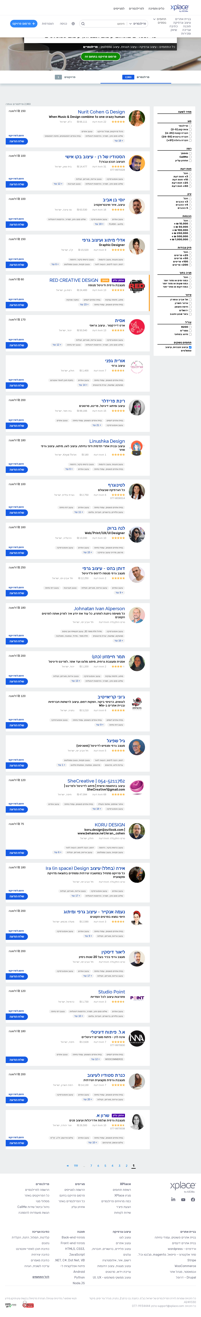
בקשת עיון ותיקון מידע (16, 1298)
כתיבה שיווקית (72, 300)
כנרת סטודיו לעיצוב (106, 1075)
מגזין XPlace (122, 1195)
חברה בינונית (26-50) (175, 136)
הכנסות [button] (186, 216)
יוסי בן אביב (114, 199)
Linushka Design (107, 441)
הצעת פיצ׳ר (123, 1207)
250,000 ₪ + (180, 233)
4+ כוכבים (182, 204)
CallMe (183, 156)
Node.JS (79, 1283)
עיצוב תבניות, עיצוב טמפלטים (77, 264)
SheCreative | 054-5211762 (96, 781)
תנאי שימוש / (69, 1298)
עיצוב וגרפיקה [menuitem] (182, 22)
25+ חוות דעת (180, 182)
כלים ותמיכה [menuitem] (156, 8)
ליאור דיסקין (113, 952)
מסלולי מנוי (42, 1201)
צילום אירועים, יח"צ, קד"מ (61, 1138)
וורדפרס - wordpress (182, 1249)
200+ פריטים (180, 264)
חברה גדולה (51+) (177, 140)
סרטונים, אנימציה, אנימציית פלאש (85, 765)
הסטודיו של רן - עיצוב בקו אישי (95, 156)
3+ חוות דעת (180, 176)
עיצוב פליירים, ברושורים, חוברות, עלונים (105, 512)
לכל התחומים (40, 1277)
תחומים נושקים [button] (182, 342)
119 (76, 1166)
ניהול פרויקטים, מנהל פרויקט (110, 131)
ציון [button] (189, 194)
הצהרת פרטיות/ (36, 1298)
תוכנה (81, 1231)
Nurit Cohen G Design (101, 112)
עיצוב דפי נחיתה (74, 345)
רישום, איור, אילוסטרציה (116, 1260)
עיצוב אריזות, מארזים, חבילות (88, 179)
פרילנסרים (135, 77)
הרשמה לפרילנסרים (37, 1190)
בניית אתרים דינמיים (92, 300)
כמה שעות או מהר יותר (175, 283)
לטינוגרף (116, 485)
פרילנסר (183, 125)
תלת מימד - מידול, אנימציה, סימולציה (72, 636)
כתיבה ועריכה (40, 1231)
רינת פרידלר (113, 401)
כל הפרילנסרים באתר (71, 1201)
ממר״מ (184, 330)
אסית (120, 320)
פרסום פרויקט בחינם (72, 1195)
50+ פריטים (181, 258)
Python (79, 1277)
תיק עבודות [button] (184, 247)
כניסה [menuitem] (63, 23)
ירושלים (183, 310)
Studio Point (111, 992)
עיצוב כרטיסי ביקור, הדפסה (82, 259)
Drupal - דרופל (186, 1277)
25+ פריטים (181, 255)
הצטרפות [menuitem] (48, 23)
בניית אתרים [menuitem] (183, 19)
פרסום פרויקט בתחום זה (100, 56)
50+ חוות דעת (180, 186)
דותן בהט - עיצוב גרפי (103, 568)
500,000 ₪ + (180, 236)
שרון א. (102, 1115)
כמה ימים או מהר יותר (176, 280)
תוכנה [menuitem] (187, 26)
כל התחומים (167, 46)
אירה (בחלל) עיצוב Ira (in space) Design (85, 868)
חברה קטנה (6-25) (176, 133)
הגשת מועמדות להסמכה (33, 1212)
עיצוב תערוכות (74, 184)
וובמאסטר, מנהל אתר (183, 1272)
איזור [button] (188, 295)
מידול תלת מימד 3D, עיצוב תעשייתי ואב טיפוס (82, 631)
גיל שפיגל (116, 740)
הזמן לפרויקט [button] (16, 135)
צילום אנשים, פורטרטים (113, 1142)
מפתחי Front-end (73, 1243)
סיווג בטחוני (181, 334)
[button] (174, 112)
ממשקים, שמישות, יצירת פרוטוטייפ (108, 385)
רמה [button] (188, 148)
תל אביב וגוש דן (179, 299)
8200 (184, 326)
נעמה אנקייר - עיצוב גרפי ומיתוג (94, 911)
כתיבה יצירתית (40, 1254)
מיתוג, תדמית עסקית (114, 300)
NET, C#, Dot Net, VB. (70, 1260)
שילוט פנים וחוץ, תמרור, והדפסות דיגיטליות (104, 136)
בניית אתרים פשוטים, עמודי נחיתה (108, 304)
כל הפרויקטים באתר (36, 1195)
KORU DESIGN (110, 825)
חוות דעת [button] (185, 168)
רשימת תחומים (122, 1190)
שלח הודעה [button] (17, 141)
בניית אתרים (188, 1231)
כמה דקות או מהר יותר (175, 286)
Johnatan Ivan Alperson (99, 608)
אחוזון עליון (181, 160)
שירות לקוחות (122, 1212)
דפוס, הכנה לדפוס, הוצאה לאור (109, 264)
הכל (185, 173)
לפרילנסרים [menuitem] (136, 8)
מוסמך (184, 153)
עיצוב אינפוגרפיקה (115, 179)
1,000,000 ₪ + (179, 239)
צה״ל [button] (188, 322)
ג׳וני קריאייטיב (111, 697)
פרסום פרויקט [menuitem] (23, 23)
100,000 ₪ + (180, 230)
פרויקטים (65, 77)
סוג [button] (189, 121)
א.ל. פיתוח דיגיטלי (108, 1032)
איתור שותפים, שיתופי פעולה (110, 804)
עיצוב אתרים (87, 131)
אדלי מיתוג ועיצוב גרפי (103, 240)
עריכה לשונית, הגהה (36, 1266)
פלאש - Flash (116, 224)
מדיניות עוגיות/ (53, 1298)
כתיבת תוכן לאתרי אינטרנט (61, 380)
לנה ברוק (116, 528)
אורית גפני (115, 360)
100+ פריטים (180, 261)
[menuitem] (73, 23)
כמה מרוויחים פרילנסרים (116, 1201)
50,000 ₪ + (180, 226)
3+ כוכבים (182, 201)
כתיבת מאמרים (40, 1260)
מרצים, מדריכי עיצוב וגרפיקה (110, 552)
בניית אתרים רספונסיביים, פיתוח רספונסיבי (63, 136)
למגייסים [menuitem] (118, 8)
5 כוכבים (183, 208)
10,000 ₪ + (181, 223)
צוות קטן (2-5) (179, 129)
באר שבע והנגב (179, 314)
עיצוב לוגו (125, 1237)
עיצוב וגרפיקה (147, 47)
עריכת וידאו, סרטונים (114, 765)
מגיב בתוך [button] (185, 272)
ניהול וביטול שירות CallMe (33, 1207)
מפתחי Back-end (73, 1237)
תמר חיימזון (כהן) (108, 656)
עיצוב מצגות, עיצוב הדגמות (111, 259)
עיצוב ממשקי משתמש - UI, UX (112, 1277)
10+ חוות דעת (180, 179)
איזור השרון (181, 303)
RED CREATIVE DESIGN (73, 280)
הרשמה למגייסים (74, 1190)
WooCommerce (114, 1059)
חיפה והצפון (181, 306)
